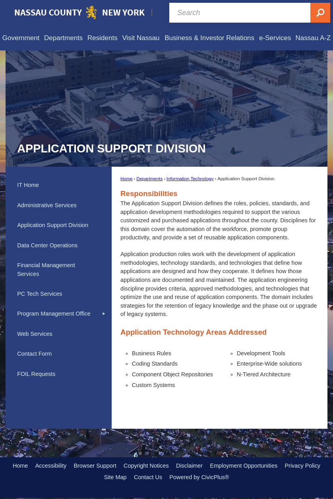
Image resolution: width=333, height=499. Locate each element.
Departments (149, 178)
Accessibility (50, 465)
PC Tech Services (39, 294)
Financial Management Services (46, 269)
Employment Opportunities (244, 465)
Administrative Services (47, 205)
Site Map (115, 477)
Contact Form (34, 354)
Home (126, 178)
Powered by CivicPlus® (199, 477)
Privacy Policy (302, 465)
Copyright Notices (146, 465)
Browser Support (95, 465)
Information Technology (190, 178)
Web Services (34, 334)
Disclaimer (189, 465)
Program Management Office (54, 313)
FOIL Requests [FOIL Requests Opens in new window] (36, 374)
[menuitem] (21, 37)
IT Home (28, 185)
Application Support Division (52, 225)
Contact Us (148, 477)
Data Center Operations (47, 245)
